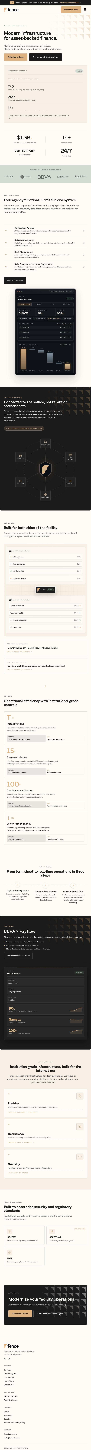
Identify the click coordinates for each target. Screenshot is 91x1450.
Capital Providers (11, 1396)
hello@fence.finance (12, 1438)
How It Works (9, 1381)
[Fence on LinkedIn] (9, 1359)
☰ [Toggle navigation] (84, 10)
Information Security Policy (14, 1423)
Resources (8, 1415)
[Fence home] (11, 10)
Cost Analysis (9, 1377)
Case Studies (9, 1385)
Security (7, 1419)
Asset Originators (11, 1400)
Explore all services (15, 280)
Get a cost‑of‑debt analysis (45, 57)
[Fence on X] (5, 1359)
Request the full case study (18, 956)
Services (7, 1370)
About (6, 1412)
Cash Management (11, 1374)
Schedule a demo (71, 10)
